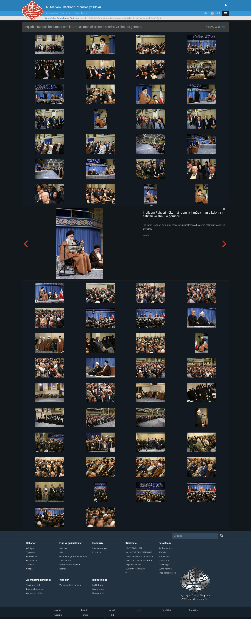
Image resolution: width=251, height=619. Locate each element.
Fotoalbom (62, 18)
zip (223, 26)
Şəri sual (65, 13)
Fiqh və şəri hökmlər (70, 543)
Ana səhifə (52, 13)
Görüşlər (74, 18)
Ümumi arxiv (81, 13)
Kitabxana (131, 543)
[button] (225, 13)
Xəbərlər (30, 543)
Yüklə (146, 235)
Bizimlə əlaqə (99, 579)
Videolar (64, 579)
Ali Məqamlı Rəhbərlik (38, 579)
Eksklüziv (97, 543)
